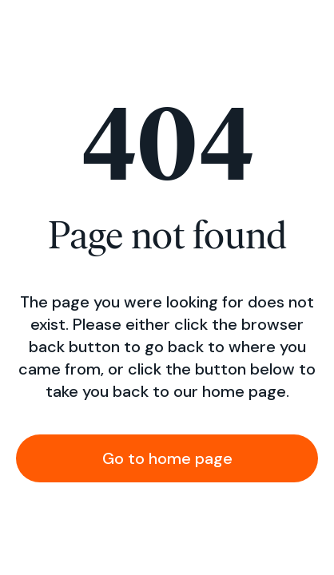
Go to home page (167, 458)
